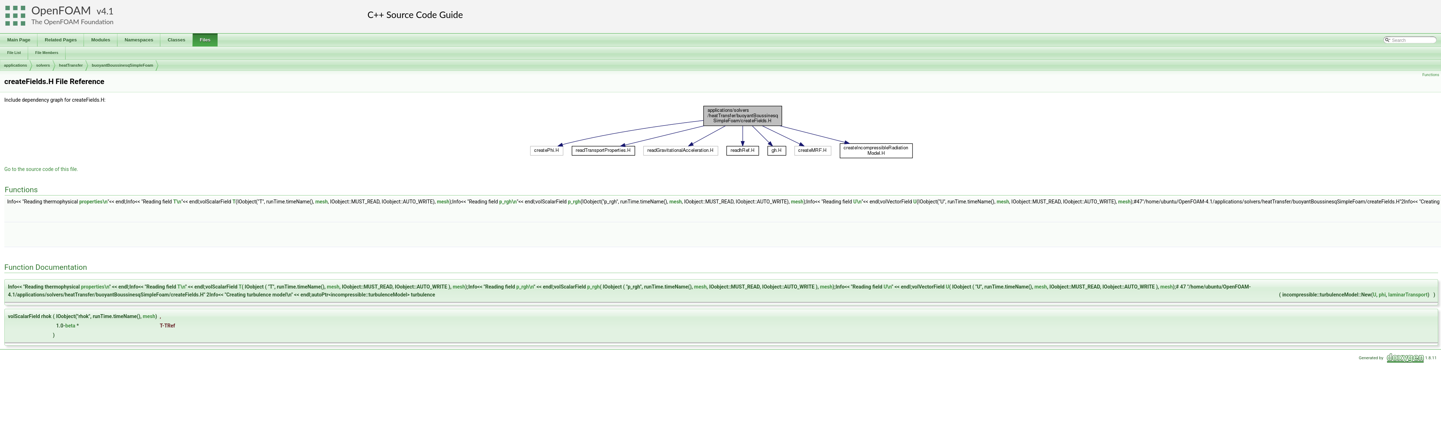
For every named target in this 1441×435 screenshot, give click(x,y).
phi (1382, 295)
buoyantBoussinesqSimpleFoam (122, 65)
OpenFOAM (61, 10)
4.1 (107, 11)
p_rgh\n (508, 202)
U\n (857, 202)
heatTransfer (71, 65)
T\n (177, 202)
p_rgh (574, 202)
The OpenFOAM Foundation (72, 22)
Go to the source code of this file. (41, 169)
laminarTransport (1408, 295)
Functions (1430, 74)
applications (15, 65)
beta (70, 326)
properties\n (93, 202)
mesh (321, 202)
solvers (43, 65)
